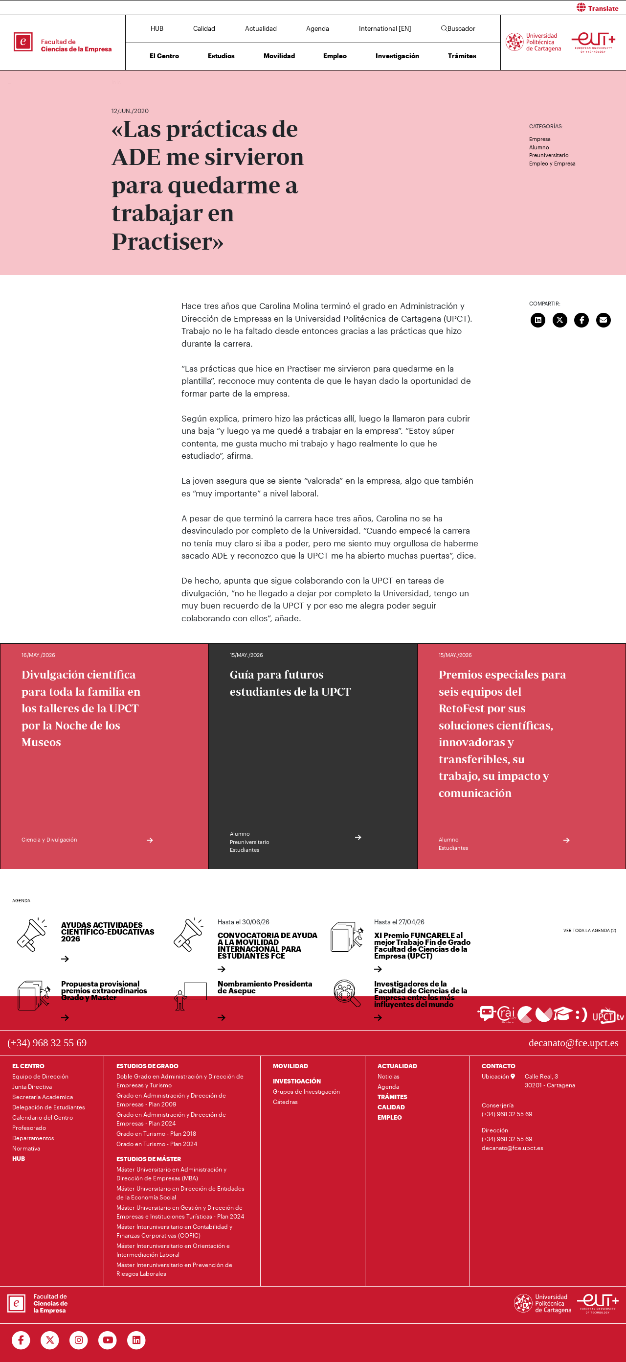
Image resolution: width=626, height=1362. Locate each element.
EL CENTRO (28, 1065)
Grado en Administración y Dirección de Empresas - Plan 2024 (171, 1119)
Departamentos (33, 1137)
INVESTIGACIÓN (297, 1081)
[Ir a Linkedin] (137, 1340)
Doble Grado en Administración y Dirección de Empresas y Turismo (180, 1080)
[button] (473, 7)
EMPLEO (390, 1117)
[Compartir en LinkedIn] (538, 319)
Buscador (458, 28)
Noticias (389, 1076)
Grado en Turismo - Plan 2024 (156, 1143)
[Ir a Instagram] (79, 1340)
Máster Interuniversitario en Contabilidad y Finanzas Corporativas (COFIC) (174, 1231)
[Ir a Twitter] (50, 1340)
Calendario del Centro (42, 1117)
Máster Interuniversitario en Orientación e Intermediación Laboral (173, 1250)
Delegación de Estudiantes (48, 1107)
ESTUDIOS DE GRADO (147, 1065)
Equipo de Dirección (40, 1076)
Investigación (397, 56)
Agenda (317, 28)
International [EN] (385, 28)
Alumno (539, 147)
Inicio (119, 82)
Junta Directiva (32, 1086)
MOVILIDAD (290, 1065)
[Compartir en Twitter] (560, 319)
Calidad (204, 28)
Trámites (462, 56)
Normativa (26, 1148)
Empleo (335, 56)
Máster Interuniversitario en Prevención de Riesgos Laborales (174, 1269)
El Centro (164, 56)
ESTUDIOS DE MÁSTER (148, 1158)
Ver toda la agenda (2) (589, 930)
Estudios (221, 56)
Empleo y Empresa (552, 163)
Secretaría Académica (42, 1096)
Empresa (540, 139)
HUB (157, 28)
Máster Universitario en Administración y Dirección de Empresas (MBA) (171, 1173)
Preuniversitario (549, 155)
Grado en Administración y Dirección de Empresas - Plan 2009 (171, 1099)
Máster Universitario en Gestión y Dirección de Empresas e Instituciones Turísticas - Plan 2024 (180, 1212)
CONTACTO (498, 1065)
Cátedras (285, 1101)
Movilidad (279, 56)
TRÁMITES (392, 1096)
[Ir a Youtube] (108, 1340)
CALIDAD (391, 1107)
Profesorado (29, 1127)
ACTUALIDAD (397, 1065)
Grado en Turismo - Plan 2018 (156, 1133)
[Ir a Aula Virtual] (563, 1018)
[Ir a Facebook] (21, 1340)
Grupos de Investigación (306, 1091)
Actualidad (261, 28)
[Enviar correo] (603, 319)
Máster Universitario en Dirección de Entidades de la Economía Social (180, 1192)
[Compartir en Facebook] (582, 319)
